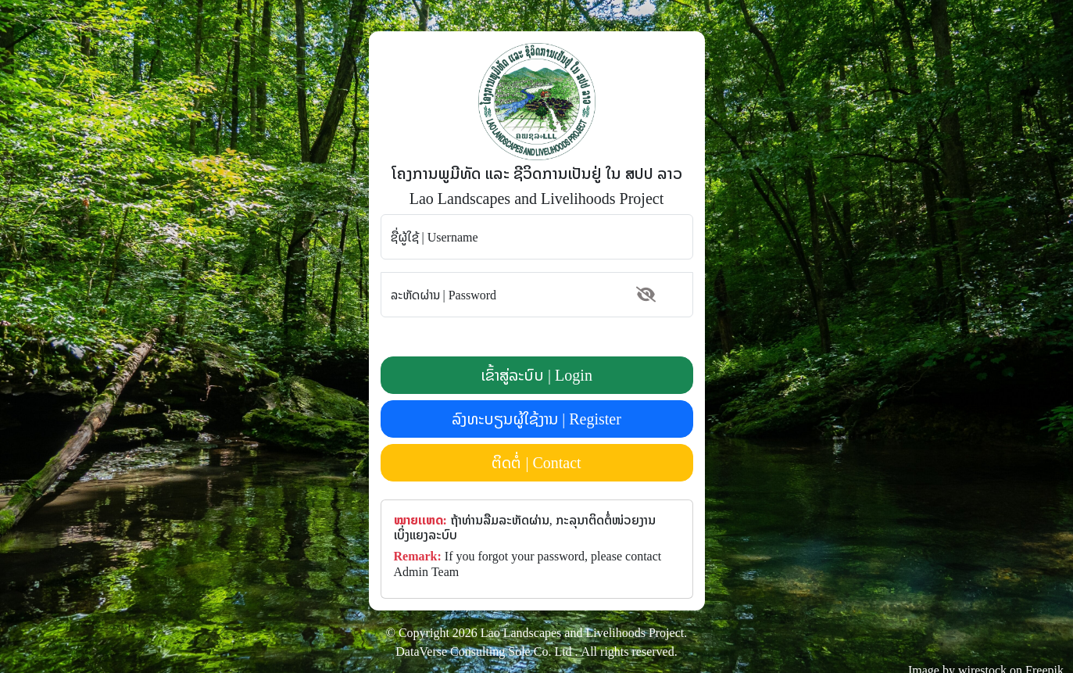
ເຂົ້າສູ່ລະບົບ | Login (536, 375)
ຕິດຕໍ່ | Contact (536, 462)
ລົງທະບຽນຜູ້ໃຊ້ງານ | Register (536, 418)
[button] (646, 294)
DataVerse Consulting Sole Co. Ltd (483, 651)
